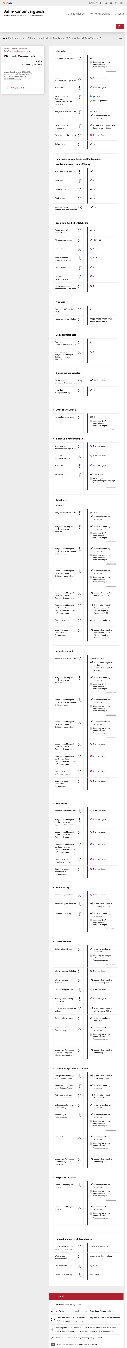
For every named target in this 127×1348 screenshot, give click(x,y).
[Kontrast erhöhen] (100, 3)
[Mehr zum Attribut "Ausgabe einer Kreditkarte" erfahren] (79, 135)
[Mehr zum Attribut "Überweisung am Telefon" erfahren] (79, 990)
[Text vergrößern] (106, 3)
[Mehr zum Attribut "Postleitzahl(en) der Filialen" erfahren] (79, 319)
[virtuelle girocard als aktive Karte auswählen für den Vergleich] (91, 101)
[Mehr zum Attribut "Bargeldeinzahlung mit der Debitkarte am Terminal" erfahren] (79, 527)
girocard (96, 96)
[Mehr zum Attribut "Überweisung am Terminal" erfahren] (79, 980)
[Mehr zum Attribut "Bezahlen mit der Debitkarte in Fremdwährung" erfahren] (79, 630)
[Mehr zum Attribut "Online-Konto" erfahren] (79, 144)
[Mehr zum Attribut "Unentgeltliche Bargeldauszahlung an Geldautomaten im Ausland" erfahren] (79, 352)
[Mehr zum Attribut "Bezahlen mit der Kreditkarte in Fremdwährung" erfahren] (79, 869)
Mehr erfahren (111, 71)
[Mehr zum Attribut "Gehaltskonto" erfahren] (79, 268)
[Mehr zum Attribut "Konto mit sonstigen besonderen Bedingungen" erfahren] (79, 286)
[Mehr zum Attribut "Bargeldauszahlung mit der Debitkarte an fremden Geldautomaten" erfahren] (79, 593)
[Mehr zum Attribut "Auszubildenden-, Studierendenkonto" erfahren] (79, 258)
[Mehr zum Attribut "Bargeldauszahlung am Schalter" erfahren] (79, 1207)
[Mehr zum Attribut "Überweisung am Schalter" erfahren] (79, 971)
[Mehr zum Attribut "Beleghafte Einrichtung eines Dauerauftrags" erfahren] (79, 1076)
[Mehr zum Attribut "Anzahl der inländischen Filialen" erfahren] (79, 309)
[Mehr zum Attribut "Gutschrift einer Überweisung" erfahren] (79, 1028)
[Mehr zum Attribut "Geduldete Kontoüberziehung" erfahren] (79, 456)
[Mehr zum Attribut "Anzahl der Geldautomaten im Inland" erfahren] (79, 342)
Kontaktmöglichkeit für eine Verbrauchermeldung (15, 77)
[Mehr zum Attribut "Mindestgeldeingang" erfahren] (79, 240)
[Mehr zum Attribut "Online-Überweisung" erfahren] (79, 949)
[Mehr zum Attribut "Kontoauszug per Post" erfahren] (79, 895)
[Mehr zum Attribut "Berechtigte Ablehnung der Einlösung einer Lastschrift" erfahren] (79, 1159)
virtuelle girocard (100, 100)
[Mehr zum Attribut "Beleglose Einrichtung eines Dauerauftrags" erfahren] (79, 1086)
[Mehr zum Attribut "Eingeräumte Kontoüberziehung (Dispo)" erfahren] (79, 78)
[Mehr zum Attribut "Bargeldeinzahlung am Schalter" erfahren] (79, 1185)
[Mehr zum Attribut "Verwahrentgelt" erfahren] (79, 475)
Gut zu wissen (76, 13)
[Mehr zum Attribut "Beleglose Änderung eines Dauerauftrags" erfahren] (79, 1105)
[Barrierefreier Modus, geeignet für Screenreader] (111, 2)
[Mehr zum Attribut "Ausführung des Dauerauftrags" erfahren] (79, 1115)
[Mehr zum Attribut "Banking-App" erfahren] (79, 198)
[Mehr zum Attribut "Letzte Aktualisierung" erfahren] (79, 1275)
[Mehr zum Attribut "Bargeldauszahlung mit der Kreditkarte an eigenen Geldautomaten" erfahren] (79, 820)
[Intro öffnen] (121, 3)
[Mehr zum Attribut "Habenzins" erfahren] (79, 88)
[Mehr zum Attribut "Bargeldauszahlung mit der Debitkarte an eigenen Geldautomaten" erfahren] (79, 549)
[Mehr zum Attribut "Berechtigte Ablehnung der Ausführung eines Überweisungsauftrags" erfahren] (79, 1050)
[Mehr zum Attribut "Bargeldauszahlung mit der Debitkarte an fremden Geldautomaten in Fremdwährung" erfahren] (79, 605)
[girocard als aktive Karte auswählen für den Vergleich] (91, 96)
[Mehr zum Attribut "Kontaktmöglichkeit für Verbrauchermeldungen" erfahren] (79, 1246)
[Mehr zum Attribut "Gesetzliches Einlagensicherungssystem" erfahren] (80, 380)
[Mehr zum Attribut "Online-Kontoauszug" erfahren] (79, 914)
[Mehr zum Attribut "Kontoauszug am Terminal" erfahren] (79, 904)
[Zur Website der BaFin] (8, 3)
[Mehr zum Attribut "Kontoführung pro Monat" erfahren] (79, 59)
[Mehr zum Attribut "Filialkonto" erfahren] (79, 181)
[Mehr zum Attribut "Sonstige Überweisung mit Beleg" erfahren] (79, 1009)
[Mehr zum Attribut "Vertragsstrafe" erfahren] (79, 1266)
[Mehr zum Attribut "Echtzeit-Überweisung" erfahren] (79, 1018)
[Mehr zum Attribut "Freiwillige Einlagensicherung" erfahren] (79, 390)
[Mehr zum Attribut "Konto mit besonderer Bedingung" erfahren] (79, 230)
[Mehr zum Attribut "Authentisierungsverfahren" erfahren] (80, 207)
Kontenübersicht (100, 13)
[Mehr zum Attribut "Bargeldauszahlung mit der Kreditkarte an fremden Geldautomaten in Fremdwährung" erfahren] (79, 845)
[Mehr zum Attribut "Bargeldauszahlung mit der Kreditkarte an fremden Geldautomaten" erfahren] (79, 832)
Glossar (119, 13)
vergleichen (15, 87)
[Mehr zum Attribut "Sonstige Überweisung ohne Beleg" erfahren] (79, 999)
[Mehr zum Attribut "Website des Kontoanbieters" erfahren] (79, 1256)
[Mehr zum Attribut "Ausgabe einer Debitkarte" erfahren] (79, 112)
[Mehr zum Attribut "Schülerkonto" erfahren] (79, 249)
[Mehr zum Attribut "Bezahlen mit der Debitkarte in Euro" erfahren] (79, 620)
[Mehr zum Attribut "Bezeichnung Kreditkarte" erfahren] (79, 126)
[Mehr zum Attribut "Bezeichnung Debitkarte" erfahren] (79, 97)
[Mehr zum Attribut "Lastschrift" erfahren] (79, 1137)
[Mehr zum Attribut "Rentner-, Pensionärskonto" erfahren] (79, 277)
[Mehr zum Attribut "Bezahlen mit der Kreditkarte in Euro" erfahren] (79, 860)
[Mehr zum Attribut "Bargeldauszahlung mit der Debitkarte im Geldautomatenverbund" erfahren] (79, 571)
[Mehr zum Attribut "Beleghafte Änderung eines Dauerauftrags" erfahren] (79, 1095)
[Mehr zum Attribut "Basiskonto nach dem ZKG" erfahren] (79, 172)
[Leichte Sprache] (116, 2)
